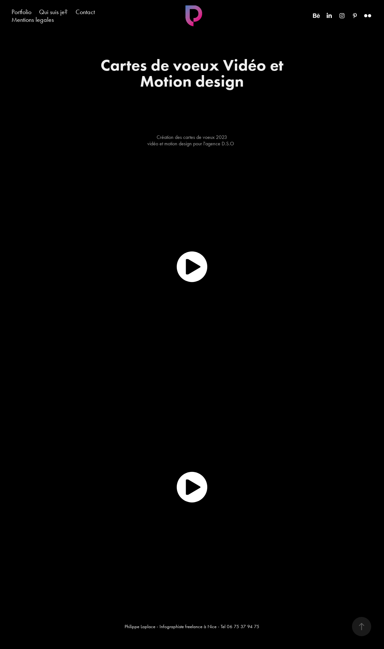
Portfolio (21, 12)
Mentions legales (33, 19)
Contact (85, 12)
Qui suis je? (53, 12)
